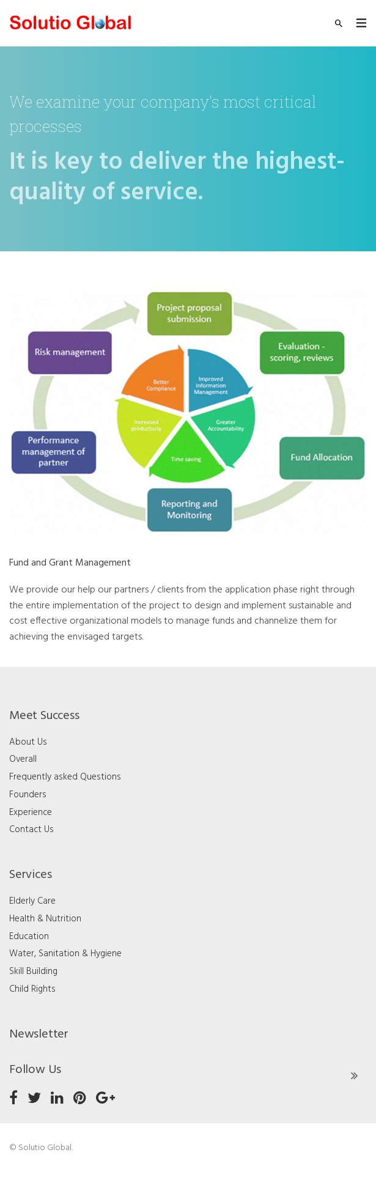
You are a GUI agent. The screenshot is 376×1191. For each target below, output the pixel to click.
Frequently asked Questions (65, 777)
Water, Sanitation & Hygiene (65, 953)
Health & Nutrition (45, 919)
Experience (30, 812)
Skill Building (33, 971)
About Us (28, 742)
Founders (27, 794)
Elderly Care (32, 901)
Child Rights (32, 989)
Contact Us (31, 829)
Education (29, 936)
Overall (23, 759)
